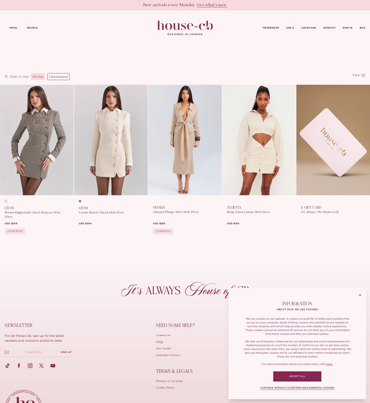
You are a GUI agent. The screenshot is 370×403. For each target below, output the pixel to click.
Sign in (348, 28)
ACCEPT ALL (297, 376)
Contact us (163, 335)
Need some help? (175, 325)
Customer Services (168, 355)
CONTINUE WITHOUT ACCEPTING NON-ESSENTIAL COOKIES (297, 388)
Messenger (271, 28)
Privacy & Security (169, 381)
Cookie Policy (165, 388)
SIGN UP (66, 352)
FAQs (159, 342)
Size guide (163, 348)
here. (329, 364)
